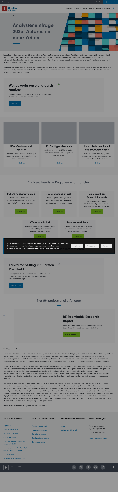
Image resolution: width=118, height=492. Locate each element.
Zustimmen (77, 246)
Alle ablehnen (91, 246)
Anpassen (106, 246)
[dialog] (59, 246)
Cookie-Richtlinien (38, 248)
